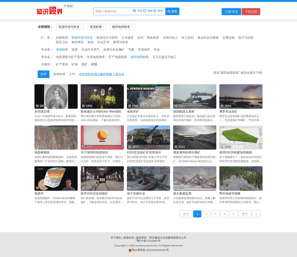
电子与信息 (245, 37)
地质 (75, 49)
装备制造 (153, 37)
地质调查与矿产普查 (69, 57)
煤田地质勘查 (140, 57)
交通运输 (228, 37)
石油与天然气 (90, 49)
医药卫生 (62, 42)
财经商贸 (78, 42)
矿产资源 (62, 64)
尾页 (245, 214)
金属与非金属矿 (113, 49)
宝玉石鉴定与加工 (164, 57)
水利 (140, 37)
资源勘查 (62, 49)
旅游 (91, 42)
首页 (186, 214)
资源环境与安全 (82, 37)
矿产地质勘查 (118, 57)
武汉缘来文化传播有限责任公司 (167, 237)
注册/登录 (231, 11)
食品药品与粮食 (208, 37)
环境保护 (144, 49)
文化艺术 (103, 42)
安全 (157, 49)
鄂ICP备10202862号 (148, 240)
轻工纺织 (188, 37)
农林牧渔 (62, 37)
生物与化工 (170, 37)
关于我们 (116, 237)
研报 (158, 11)
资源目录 (128, 237)
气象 (131, 49)
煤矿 (84, 64)
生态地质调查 (96, 57)
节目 (137, 11)
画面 (148, 11)
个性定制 (251, 11)
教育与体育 (120, 42)
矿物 (75, 64)
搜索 (172, 11)
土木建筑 (127, 37)
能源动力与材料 (107, 37)
